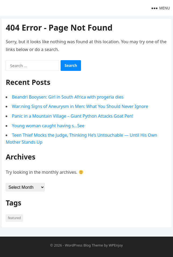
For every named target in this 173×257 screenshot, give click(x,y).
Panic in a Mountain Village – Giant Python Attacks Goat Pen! (72, 116)
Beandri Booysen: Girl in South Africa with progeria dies (67, 97)
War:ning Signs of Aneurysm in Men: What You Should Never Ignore (80, 106)
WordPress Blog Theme (84, 245)
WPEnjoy (116, 245)
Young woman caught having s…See (48, 126)
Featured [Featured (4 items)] (14, 218)
